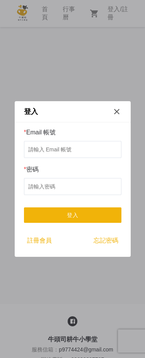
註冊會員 (39, 240)
